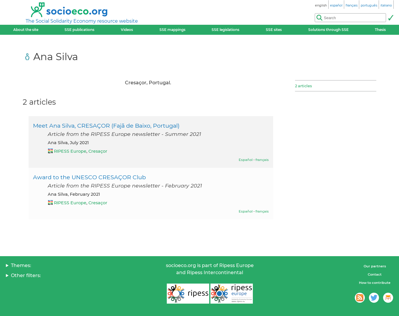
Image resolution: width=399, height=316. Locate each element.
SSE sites (274, 29)
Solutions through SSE (328, 29)
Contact (375, 274)
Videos (127, 29)
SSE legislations (225, 29)
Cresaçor (97, 151)
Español (246, 160)
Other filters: (26, 275)
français (262, 160)
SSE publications (79, 29)
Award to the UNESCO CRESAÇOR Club (89, 177)
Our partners (375, 266)
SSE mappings (172, 29)
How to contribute (374, 283)
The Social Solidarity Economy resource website (82, 21)
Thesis (380, 29)
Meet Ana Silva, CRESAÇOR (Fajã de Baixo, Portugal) (106, 125)
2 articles (303, 85)
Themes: (21, 265)
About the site (25, 29)
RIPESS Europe (70, 151)
